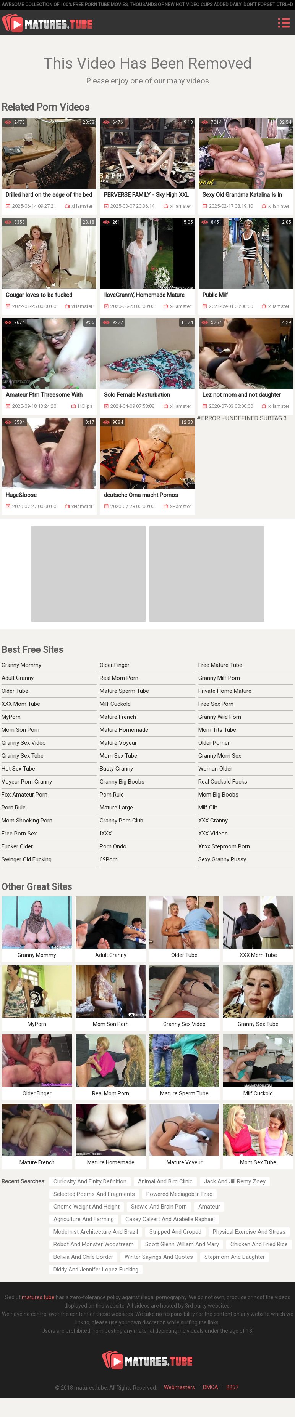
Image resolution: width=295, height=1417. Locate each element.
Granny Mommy (21, 665)
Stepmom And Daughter (234, 1257)
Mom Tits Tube (217, 729)
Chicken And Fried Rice (259, 1244)
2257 (232, 1387)
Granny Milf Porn (219, 678)
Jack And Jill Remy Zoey (235, 1181)
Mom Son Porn (20, 729)
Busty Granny (116, 768)
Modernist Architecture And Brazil (95, 1231)
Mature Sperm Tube (124, 691)
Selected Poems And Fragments (94, 1194)
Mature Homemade (124, 729)
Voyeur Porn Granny (27, 781)
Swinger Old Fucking (27, 859)
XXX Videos (213, 833)
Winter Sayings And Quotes (159, 1257)
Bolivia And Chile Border (83, 1257)
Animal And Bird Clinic (165, 1181)
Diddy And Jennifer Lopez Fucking (95, 1269)
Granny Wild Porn (219, 716)
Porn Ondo (113, 846)
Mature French (118, 716)
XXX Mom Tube (21, 703)
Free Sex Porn (215, 703)
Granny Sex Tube (23, 755)
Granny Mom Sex (219, 755)
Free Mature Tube (220, 665)
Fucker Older (17, 846)
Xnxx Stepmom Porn (224, 846)
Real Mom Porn (119, 678)
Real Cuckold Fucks (222, 781)
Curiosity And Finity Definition (89, 1181)
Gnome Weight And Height (86, 1206)
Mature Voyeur (118, 742)
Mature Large (116, 807)
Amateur (209, 1206)
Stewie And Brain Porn (159, 1206)
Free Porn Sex (19, 833)
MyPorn (11, 716)
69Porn (109, 859)
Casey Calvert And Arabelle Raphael (170, 1219)
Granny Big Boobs (122, 781)
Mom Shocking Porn (27, 820)
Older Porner (214, 742)
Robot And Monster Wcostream (93, 1244)
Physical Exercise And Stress (249, 1231)
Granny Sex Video (24, 742)
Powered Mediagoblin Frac (179, 1194)
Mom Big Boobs (218, 794)
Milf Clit (207, 807)
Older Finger (115, 665)
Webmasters (179, 1387)
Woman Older (215, 768)
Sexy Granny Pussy (222, 859)
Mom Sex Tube (118, 755)
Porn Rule (14, 807)
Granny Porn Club (121, 820)
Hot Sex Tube (18, 768)
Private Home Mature (224, 691)
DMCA (210, 1387)
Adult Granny (18, 678)
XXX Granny (213, 820)
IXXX (106, 833)
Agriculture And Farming (83, 1219)
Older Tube (15, 691)
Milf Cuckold (115, 703)
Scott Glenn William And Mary (182, 1244)
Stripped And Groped (175, 1231)
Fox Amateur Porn (24, 794)
